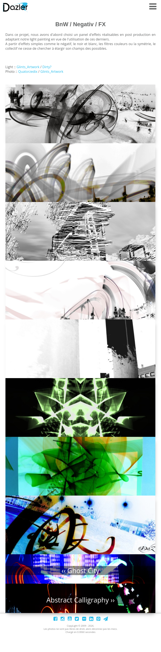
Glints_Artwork (28, 67)
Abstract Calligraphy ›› (81, 620)
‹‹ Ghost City (81, 588)
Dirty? (46, 67)
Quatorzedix (27, 71)
